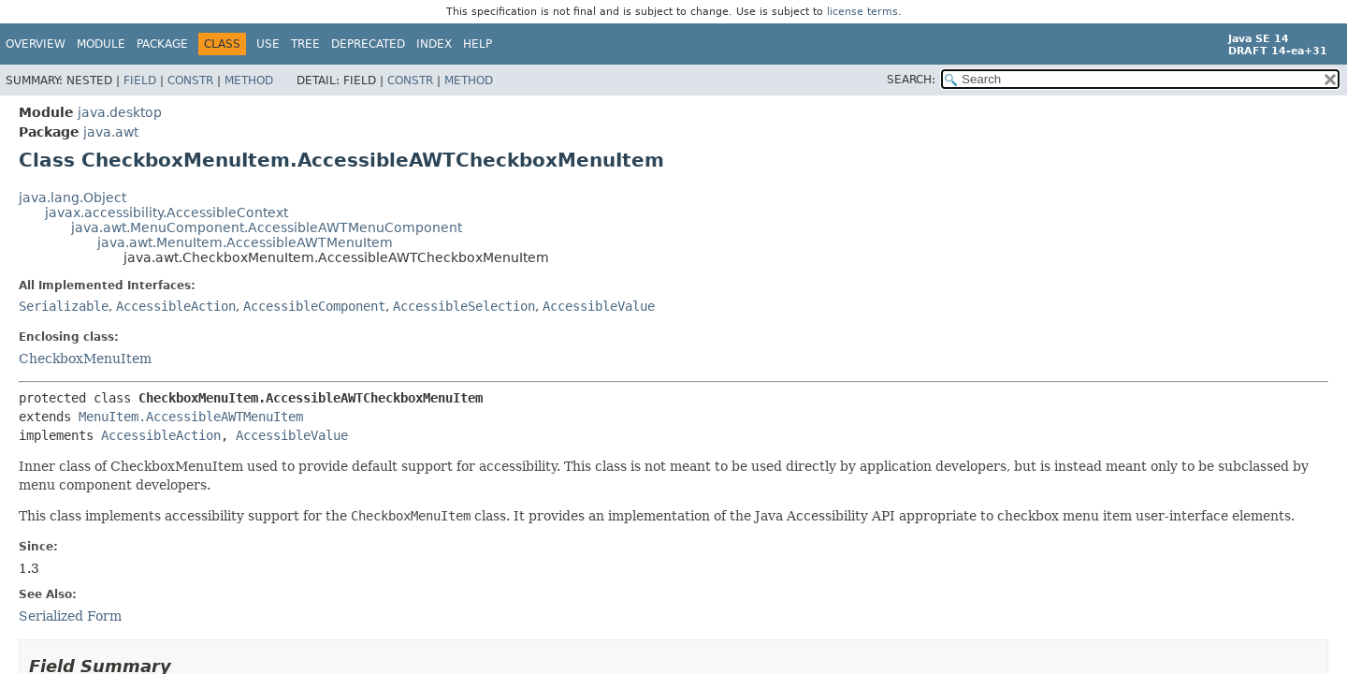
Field (139, 80)
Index (434, 44)
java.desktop (120, 112)
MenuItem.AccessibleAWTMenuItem (191, 416)
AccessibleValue (599, 306)
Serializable (64, 306)
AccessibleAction (176, 306)
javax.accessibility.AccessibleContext (166, 212)
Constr (190, 80)
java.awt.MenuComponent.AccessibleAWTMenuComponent (266, 227)
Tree (305, 44)
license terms (862, 12)
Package (162, 44)
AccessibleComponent (314, 306)
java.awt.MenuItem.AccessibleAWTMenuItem (245, 242)
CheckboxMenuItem (85, 358)
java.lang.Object (72, 197)
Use (268, 44)
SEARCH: (911, 79)
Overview (35, 44)
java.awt (110, 132)
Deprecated (368, 44)
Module (101, 44)
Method (248, 80)
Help (477, 44)
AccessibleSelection (464, 306)
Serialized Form (70, 615)
